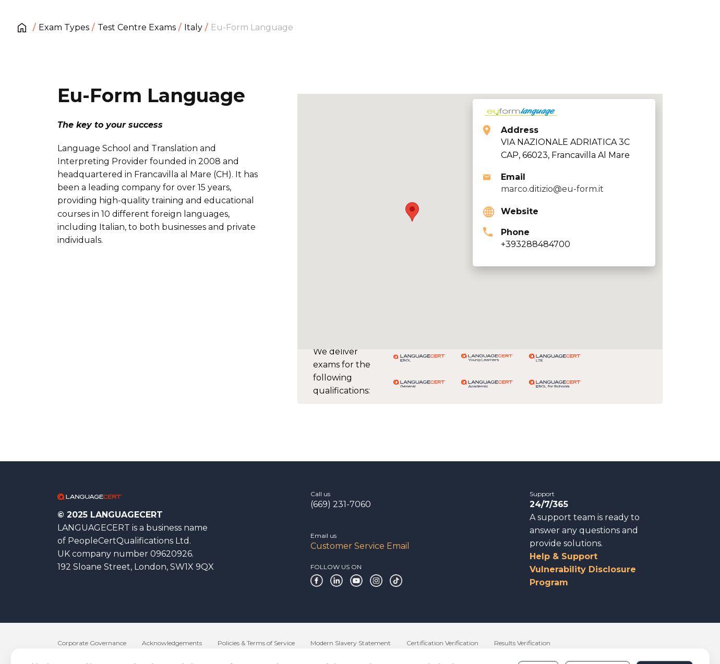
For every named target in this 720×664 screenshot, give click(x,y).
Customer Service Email (360, 546)
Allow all (664, 627)
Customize (597, 627)
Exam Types (64, 27)
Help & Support (563, 556)
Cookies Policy (217, 632)
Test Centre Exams (137, 27)
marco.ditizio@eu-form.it (552, 189)
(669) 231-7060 (340, 504)
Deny (537, 627)
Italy (193, 27)
